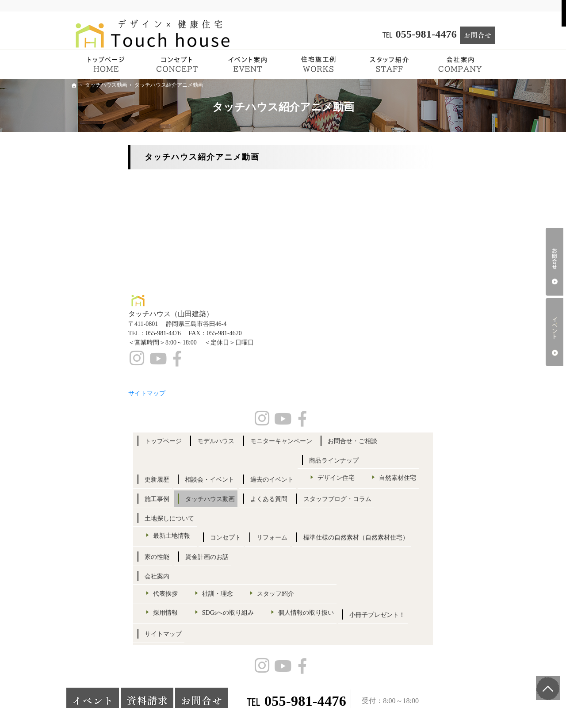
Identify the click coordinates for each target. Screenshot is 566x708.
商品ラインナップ (425, 274)
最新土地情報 (427, 403)
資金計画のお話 (463, 471)
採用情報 (421, 542)
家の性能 (413, 471)
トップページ (419, 177)
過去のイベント (422, 254)
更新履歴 (413, 235)
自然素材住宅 (427, 306)
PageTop (543, 682)
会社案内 (413, 490)
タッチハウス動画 (466, 328)
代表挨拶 (421, 508)
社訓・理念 (473, 508)
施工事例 (413, 328)
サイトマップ (419, 614)
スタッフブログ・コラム (435, 367)
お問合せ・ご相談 (425, 215)
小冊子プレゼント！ (428, 595)
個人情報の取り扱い (437, 573)
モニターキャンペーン (432, 196)
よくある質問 (419, 347)
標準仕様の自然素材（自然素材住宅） (444, 448)
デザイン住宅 (427, 290)
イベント (554, 332)
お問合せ (554, 262)
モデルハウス (472, 177)
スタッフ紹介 (427, 523)
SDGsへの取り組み (435, 558)
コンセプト (416, 424)
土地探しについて (425, 386)
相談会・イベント (466, 235)
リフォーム (462, 424)
